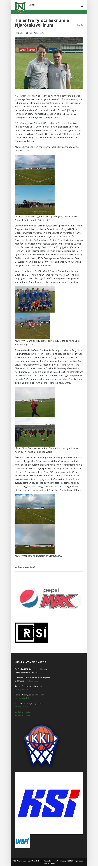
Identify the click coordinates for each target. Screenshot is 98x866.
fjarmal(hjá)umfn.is (22, 698)
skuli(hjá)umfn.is (21, 706)
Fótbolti (19, 32)
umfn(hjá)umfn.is (31, 681)
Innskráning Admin (22, 712)
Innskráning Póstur (22, 715)
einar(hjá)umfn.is (21, 689)
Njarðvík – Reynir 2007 (46, 117)
